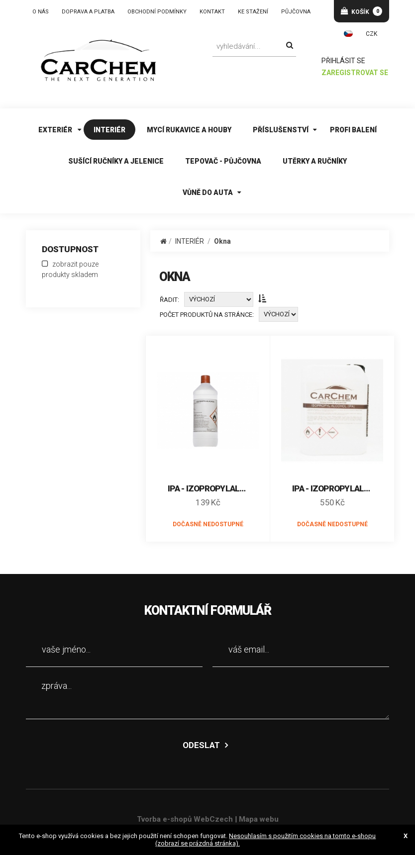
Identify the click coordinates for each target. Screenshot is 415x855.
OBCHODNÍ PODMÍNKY (157, 11)
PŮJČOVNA (296, 11)
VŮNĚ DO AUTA (208, 192)
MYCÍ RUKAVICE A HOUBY (189, 130)
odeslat (201, 745)
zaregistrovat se (355, 73)
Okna (222, 241)
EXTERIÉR (55, 130)
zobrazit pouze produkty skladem (70, 269)
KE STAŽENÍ (253, 11)
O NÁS (40, 11)
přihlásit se (344, 61)
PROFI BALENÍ (353, 130)
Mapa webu (259, 819)
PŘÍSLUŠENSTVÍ (281, 130)
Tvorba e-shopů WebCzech (185, 819)
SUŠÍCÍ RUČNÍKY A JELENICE (116, 161)
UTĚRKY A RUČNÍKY (315, 161)
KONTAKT (212, 11)
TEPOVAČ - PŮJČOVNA (223, 161)
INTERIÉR (109, 130)
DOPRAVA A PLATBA (88, 11)
